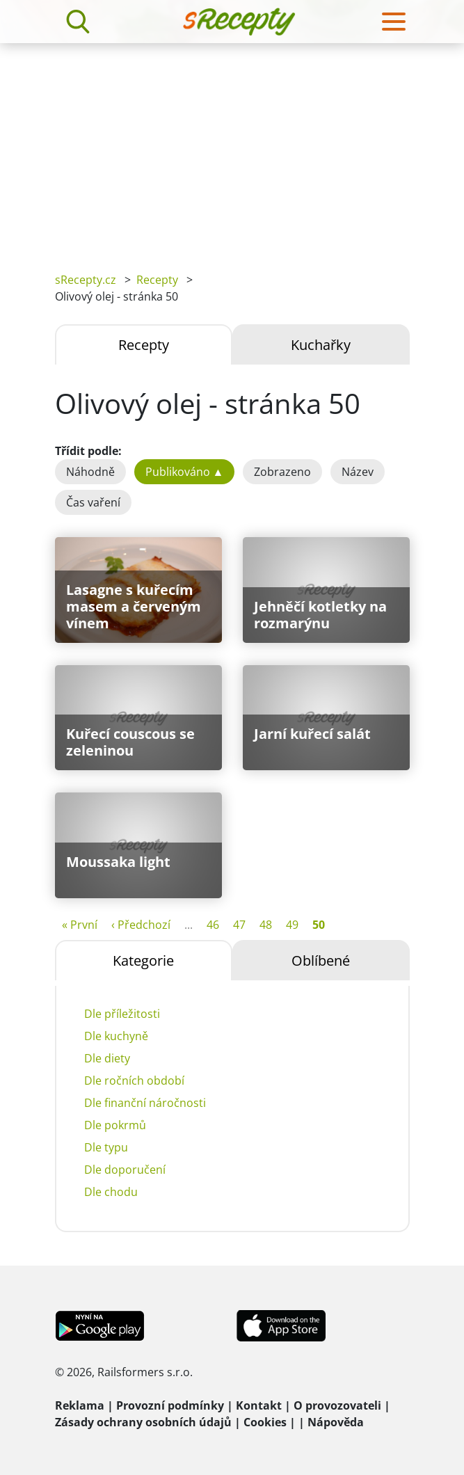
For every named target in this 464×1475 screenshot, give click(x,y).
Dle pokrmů (115, 1125)
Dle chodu (111, 1191)
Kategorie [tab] (143, 960)
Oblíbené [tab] (320, 960)
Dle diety (107, 1058)
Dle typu (106, 1147)
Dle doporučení (125, 1169)
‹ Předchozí (140, 924)
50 (318, 924)
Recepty (157, 279)
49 (292, 924)
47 (239, 924)
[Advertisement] (232, 147)
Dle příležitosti (122, 1013)
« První (79, 924)
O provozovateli (337, 1405)
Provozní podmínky (170, 1405)
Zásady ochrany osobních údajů (143, 1422)
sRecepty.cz (85, 279)
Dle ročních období (134, 1080)
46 (213, 924)
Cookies (265, 1422)
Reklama (79, 1405)
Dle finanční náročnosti (145, 1102)
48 (265, 924)
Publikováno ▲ (184, 471)
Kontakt (259, 1405)
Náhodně (90, 471)
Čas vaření (93, 502)
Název (358, 471)
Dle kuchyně (116, 1036)
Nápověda (335, 1422)
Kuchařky (321, 344)
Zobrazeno (282, 471)
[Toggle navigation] (394, 22)
